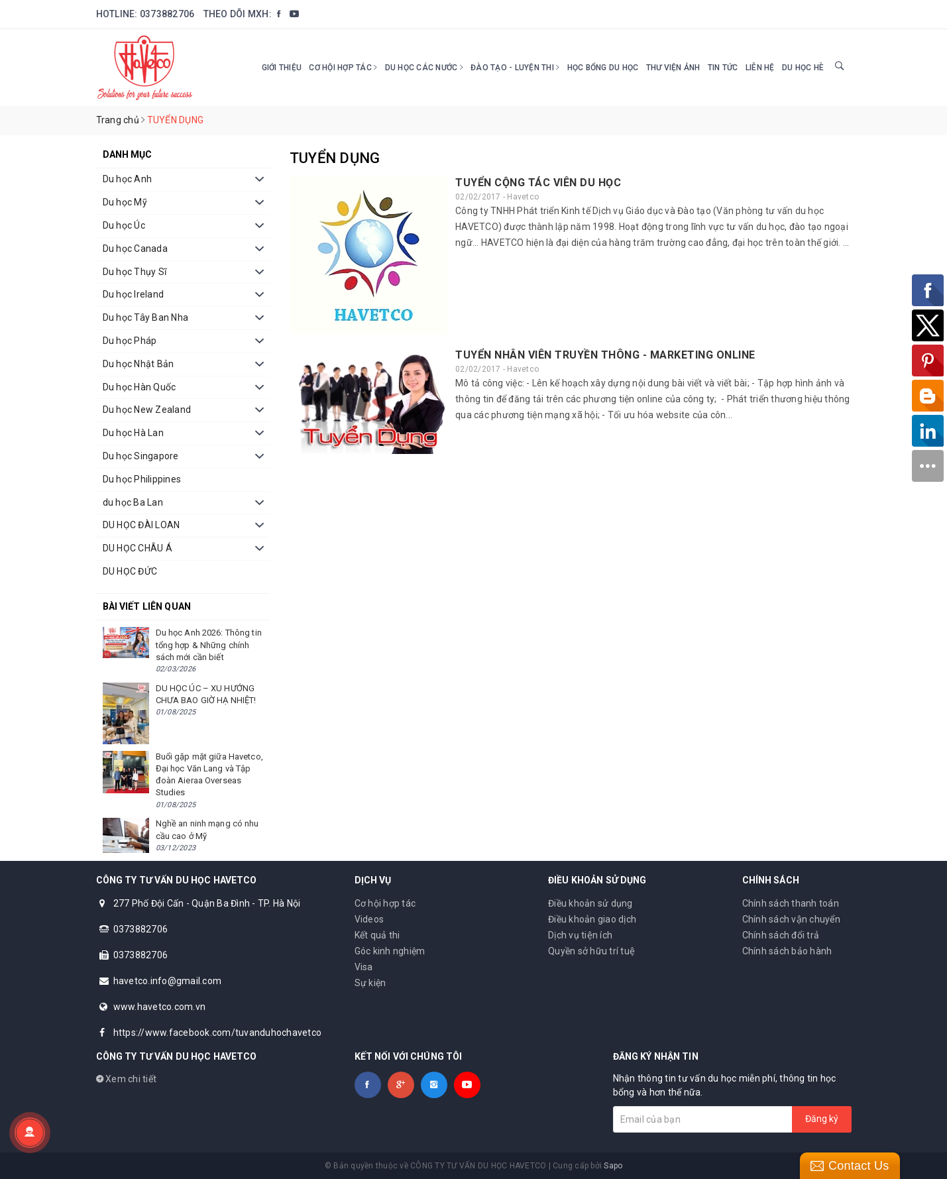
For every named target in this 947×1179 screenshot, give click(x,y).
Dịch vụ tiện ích (580, 935)
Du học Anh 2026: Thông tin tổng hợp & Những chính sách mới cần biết (209, 644)
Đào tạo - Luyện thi (515, 67)
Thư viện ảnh (673, 67)
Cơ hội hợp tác (343, 67)
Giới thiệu (282, 67)
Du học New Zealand (147, 409)
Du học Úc (124, 225)
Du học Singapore (141, 456)
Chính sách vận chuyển (791, 919)
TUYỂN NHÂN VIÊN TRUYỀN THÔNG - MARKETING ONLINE (605, 355)
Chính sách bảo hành (787, 951)
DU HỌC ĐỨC (130, 571)
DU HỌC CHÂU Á (137, 548)
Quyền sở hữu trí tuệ (591, 951)
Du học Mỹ (125, 202)
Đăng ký (821, 1118)
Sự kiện (370, 983)
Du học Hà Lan (133, 432)
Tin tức (723, 67)
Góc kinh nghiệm (390, 951)
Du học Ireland (133, 294)
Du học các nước (424, 67)
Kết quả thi (377, 935)
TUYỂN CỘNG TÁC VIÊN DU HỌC (538, 182)
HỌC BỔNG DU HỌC (603, 67)
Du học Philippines (142, 479)
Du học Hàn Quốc (139, 387)
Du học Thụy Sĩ (135, 271)
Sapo (613, 1165)
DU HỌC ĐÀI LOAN (141, 525)
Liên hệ (760, 67)
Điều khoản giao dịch (592, 919)
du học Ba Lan (133, 502)
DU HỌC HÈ (803, 67)
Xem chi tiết (126, 1079)
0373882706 (167, 14)
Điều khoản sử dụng (590, 903)
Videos (369, 919)
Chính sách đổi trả (781, 935)
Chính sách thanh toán (790, 903)
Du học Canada (135, 248)
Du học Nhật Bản (138, 364)
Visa (364, 967)
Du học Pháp (130, 340)
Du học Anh (127, 179)
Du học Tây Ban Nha (146, 317)
